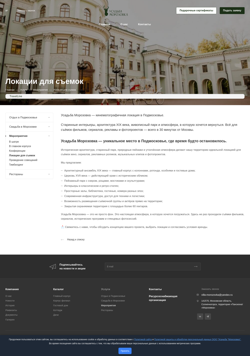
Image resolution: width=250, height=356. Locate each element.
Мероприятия (29, 135)
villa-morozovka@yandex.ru (217, 294)
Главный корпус (61, 296)
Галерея (9, 319)
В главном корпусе (20, 146)
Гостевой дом (60, 305)
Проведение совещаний (23, 160)
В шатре (14, 141)
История (10, 305)
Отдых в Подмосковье (29, 117)
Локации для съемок (22, 155)
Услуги (105, 289)
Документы (11, 315)
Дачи (56, 315)
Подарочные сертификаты (196, 10)
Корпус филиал (61, 300)
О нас (8, 296)
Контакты (155, 289)
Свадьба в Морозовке (29, 126)
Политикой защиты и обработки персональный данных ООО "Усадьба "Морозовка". (197, 339)
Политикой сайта (143, 339)
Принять (125, 351)
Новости (10, 300)
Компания (12, 289)
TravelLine (16, 96)
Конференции (17, 150)
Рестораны (29, 174)
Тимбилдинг (16, 164)
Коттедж (57, 310)
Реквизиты (11, 310)
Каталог (58, 289)
